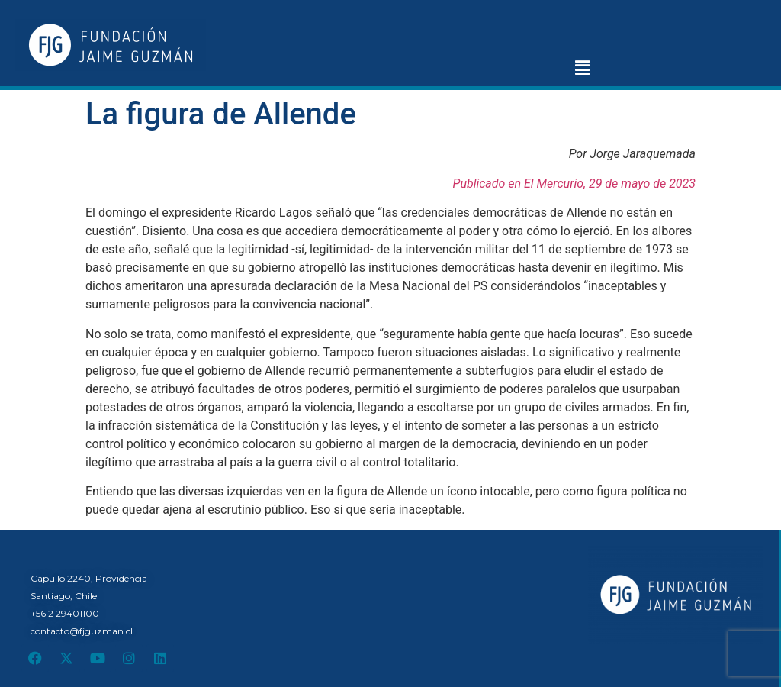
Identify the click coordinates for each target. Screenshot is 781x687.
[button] (582, 67)
